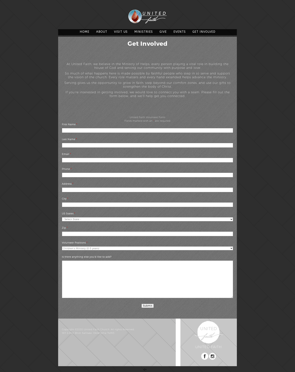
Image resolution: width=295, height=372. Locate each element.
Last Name (69, 139)
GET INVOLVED (203, 31)
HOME (84, 31)
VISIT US (121, 31)
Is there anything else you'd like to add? (87, 256)
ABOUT (101, 31)
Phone (67, 169)
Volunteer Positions (74, 242)
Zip (65, 227)
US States (68, 213)
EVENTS (179, 31)
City (65, 198)
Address (67, 183)
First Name (69, 124)
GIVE (163, 31)
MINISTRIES (143, 31)
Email (66, 154)
